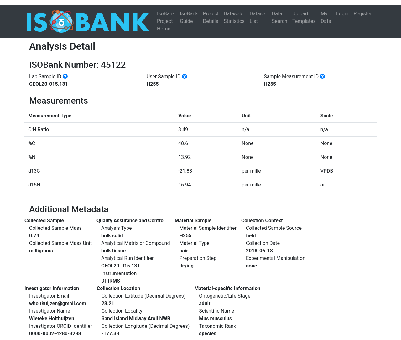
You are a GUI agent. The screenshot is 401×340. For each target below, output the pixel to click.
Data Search (279, 17)
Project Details (211, 17)
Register (362, 14)
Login (342, 14)
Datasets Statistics (234, 17)
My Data (326, 17)
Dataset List (258, 17)
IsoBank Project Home (166, 21)
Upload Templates (304, 17)
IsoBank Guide (189, 17)
